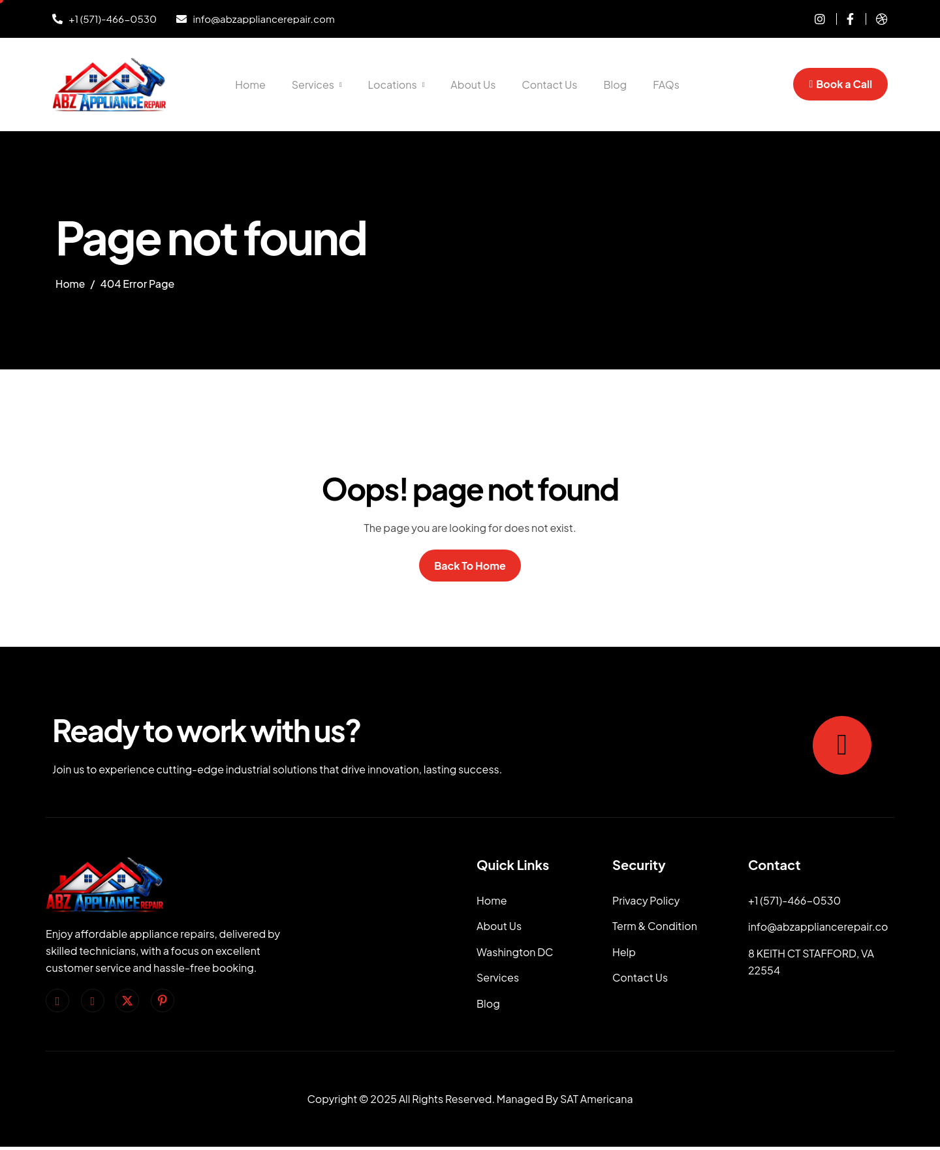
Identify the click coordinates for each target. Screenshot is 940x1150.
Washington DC (515, 954)
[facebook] (57, 1001)
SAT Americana (596, 1103)
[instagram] (815, 19)
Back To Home (470, 565)
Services (317, 84)
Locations (396, 84)
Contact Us (549, 84)
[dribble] (877, 19)
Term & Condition (654, 927)
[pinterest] (162, 1001)
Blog (615, 84)
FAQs (666, 84)
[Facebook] (845, 19)
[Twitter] (127, 1001)
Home (250, 84)
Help (624, 954)
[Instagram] (92, 1001)
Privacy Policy (646, 901)
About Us (472, 84)
